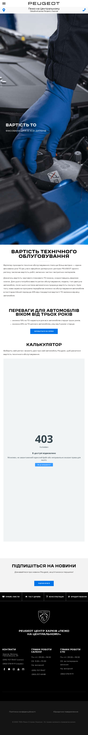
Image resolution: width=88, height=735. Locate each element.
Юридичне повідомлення (65, 712)
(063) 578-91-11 (67, 674)
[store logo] (44, 3)
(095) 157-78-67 (38, 670)
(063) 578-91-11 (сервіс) (13, 664)
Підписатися (44, 583)
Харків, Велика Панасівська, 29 (10, 655)
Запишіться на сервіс (44, 331)
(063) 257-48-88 (39, 674)
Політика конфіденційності (22, 712)
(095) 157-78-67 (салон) (13, 660)
